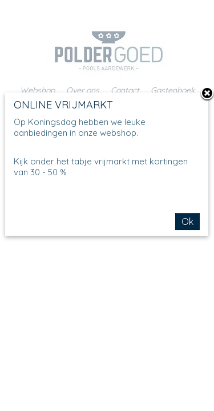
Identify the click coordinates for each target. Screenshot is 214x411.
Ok (187, 221)
